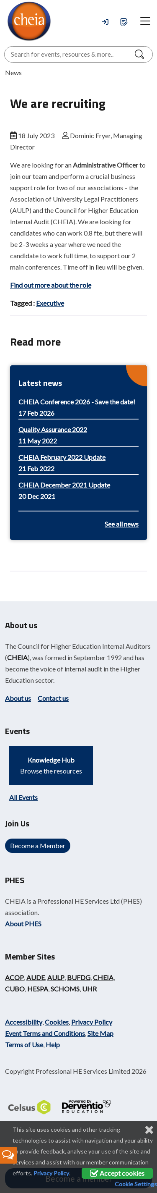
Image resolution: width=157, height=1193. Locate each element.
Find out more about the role (50, 285)
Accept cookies (117, 1173)
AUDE (35, 977)
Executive (50, 303)
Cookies (57, 1022)
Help (53, 1045)
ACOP (14, 977)
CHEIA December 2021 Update (64, 485)
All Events (23, 797)
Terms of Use (24, 1045)
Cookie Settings (136, 1184)
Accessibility (23, 1022)
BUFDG (78, 977)
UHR (89, 989)
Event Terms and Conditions (45, 1033)
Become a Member (37, 846)
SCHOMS (65, 989)
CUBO (15, 989)
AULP (55, 977)
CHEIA (17, 657)
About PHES (23, 924)
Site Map (100, 1033)
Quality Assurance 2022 (52, 429)
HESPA (37, 989)
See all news (122, 524)
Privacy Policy (91, 1022)
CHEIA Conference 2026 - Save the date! (76, 402)
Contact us (53, 698)
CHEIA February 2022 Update (62, 457)
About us (18, 698)
